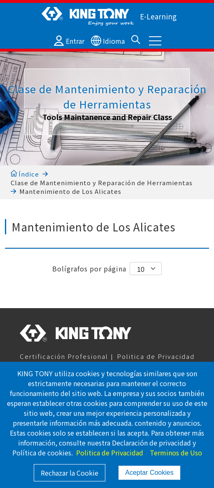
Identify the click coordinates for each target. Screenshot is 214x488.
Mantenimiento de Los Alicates (70, 191)
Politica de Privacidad (156, 356)
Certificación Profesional (64, 356)
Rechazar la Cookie (69, 473)
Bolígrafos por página (89, 268)
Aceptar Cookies (149, 472)
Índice (25, 174)
